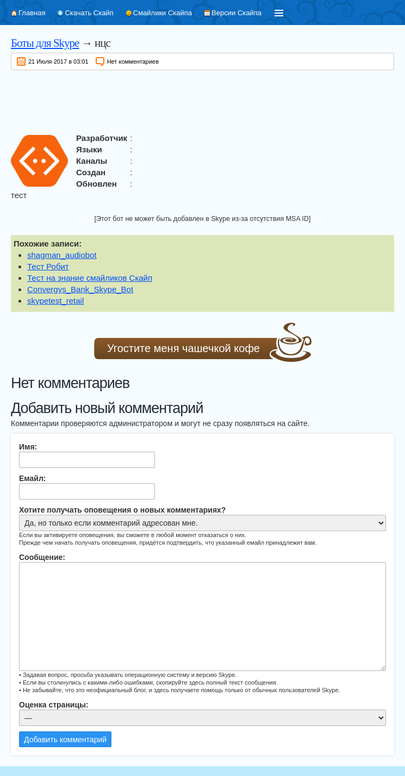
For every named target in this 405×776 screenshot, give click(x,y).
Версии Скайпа (236, 13)
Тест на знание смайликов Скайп (89, 277)
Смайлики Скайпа (162, 13)
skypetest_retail (55, 300)
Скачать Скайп (89, 13)
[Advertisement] (202, 99)
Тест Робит (48, 266)
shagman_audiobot (62, 255)
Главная (31, 13)
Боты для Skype (45, 43)
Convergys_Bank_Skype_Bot (80, 289)
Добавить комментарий (65, 739)
